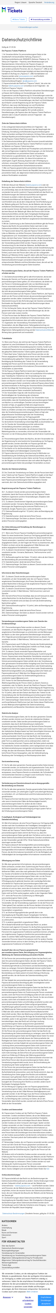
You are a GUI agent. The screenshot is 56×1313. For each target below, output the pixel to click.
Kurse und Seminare (9, 1233)
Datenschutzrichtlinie (44, 330)
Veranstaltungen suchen (28, 27)
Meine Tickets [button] (19, 19)
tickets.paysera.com (16, 86)
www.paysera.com (26, 76)
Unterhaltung (7, 1228)
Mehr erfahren (32, 1292)
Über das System (8, 1246)
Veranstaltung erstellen (11, 1268)
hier (47, 1169)
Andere (4, 1225)
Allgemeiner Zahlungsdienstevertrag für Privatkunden (22, 1258)
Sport (4, 1237)
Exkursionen (6, 1235)
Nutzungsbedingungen (10, 1251)
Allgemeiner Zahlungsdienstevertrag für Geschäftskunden (24, 1260)
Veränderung (49, 2)
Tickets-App (6, 1265)
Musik (4, 1230)
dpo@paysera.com (30, 81)
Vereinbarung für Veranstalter (13, 1253)
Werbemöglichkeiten (9, 1263)
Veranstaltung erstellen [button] (40, 19)
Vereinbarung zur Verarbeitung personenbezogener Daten (24, 1255)
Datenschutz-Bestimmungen (14, 1213)
